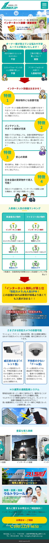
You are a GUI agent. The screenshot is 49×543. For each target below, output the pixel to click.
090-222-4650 (14, 536)
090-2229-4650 (24, 527)
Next (44, 25)
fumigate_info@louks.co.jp (33, 536)
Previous (4, 25)
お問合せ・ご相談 (24, 520)
